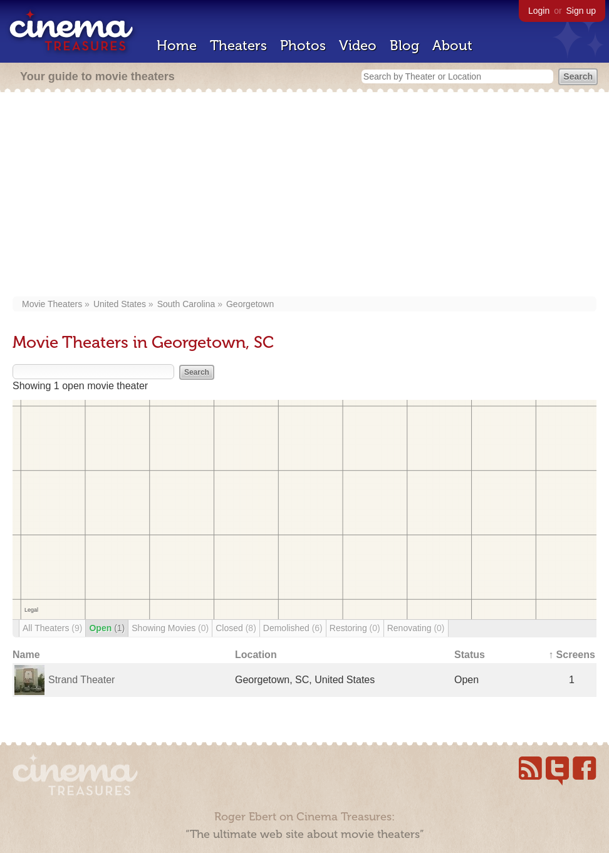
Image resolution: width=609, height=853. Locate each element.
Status (469, 654)
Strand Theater (81, 679)
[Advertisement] (304, 195)
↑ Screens (571, 654)
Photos (303, 45)
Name (26, 654)
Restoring (355, 628)
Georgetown (250, 304)
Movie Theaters (52, 304)
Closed (236, 628)
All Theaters (52, 628)
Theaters (238, 45)
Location (256, 654)
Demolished (293, 628)
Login (538, 11)
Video (358, 45)
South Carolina (186, 304)
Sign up (581, 11)
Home (177, 45)
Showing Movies (170, 628)
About (452, 45)
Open (107, 628)
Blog (404, 45)
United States (119, 304)
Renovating (416, 628)
